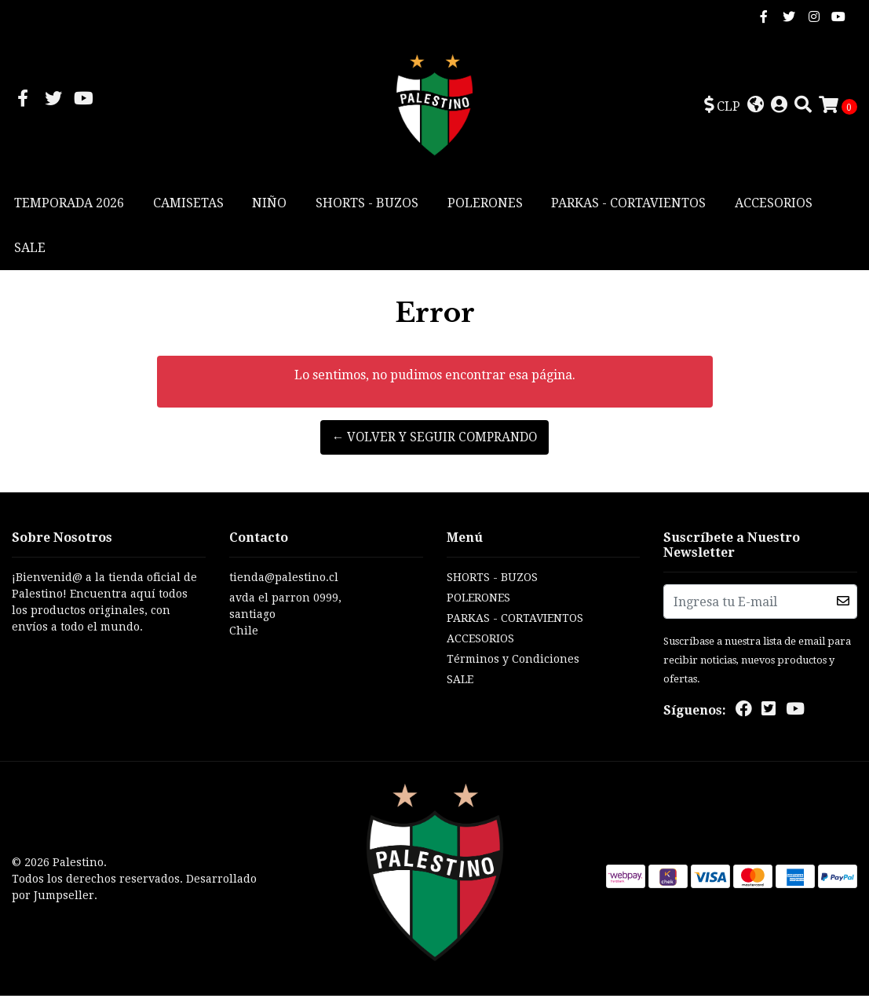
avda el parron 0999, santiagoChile (285, 620)
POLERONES (485, 209)
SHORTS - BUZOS (367, 209)
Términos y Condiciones (513, 665)
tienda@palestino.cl (283, 583)
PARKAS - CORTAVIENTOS (628, 209)
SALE (30, 254)
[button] (722, 109)
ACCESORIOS (773, 209)
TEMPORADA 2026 (69, 209)
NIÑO (269, 209)
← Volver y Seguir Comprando (434, 443)
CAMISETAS (188, 209)
